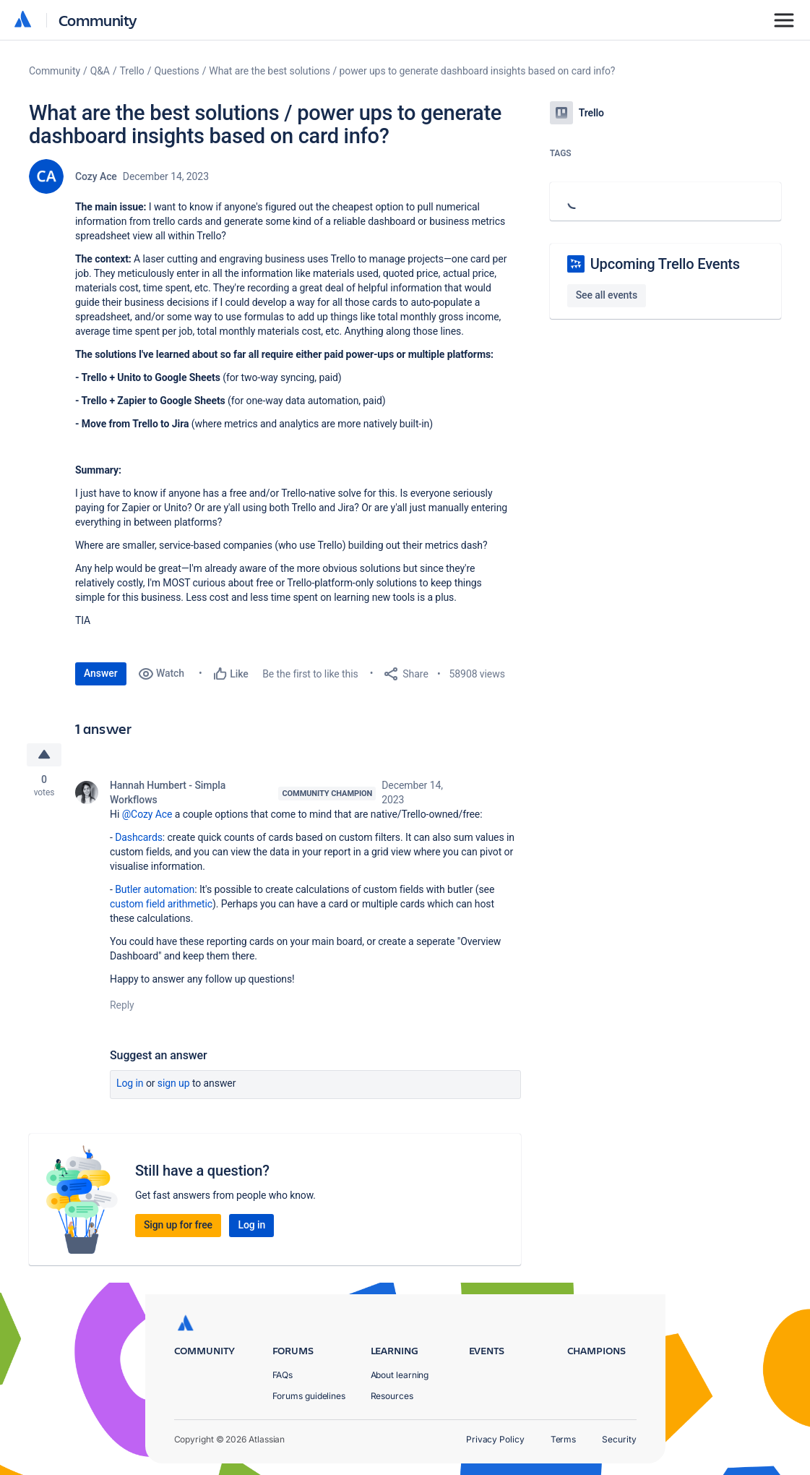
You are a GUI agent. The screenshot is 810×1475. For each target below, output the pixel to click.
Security (619, 1439)
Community (98, 19)
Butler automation (154, 889)
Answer (101, 673)
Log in (130, 1083)
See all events (606, 295)
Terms (564, 1439)
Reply (122, 1005)
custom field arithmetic (161, 904)
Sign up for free (178, 1225)
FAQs (282, 1374)
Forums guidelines (309, 1395)
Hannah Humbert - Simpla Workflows (167, 792)
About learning (400, 1374)
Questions (176, 71)
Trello (132, 71)
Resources (392, 1395)
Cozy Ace (96, 176)
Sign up (174, 1083)
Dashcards (139, 837)
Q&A (100, 71)
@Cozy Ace (147, 814)
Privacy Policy (495, 1439)
